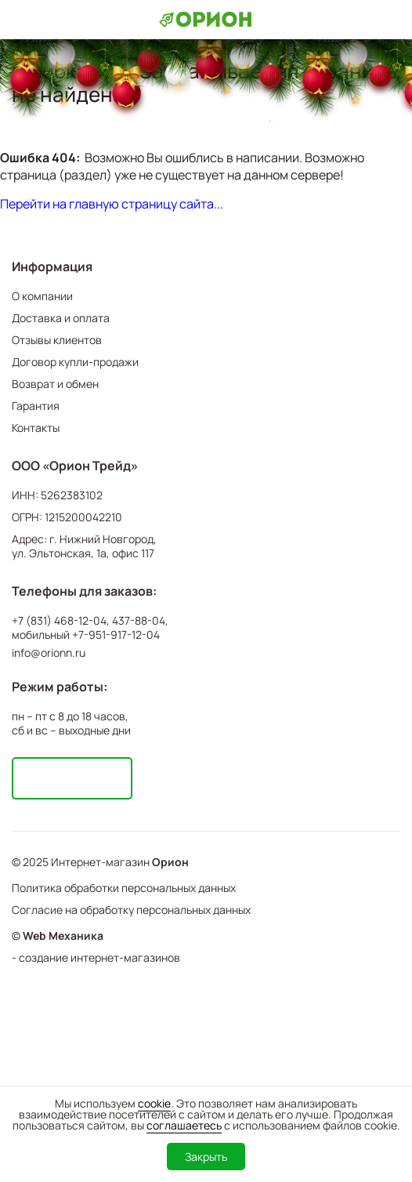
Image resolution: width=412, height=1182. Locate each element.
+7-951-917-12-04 (116, 635)
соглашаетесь (184, 1125)
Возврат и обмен (55, 383)
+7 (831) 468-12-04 (59, 621)
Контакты (36, 427)
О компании (42, 295)
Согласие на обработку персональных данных (131, 909)
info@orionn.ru (48, 652)
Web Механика (63, 936)
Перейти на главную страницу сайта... (111, 203)
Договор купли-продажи (75, 361)
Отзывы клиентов (57, 339)
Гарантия (36, 405)
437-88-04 (138, 621)
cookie (154, 1103)
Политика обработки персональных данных (124, 887)
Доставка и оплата (61, 317)
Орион (170, 862)
